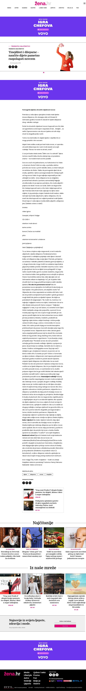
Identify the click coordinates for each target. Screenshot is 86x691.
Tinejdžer (49, 474)
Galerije (24, 8)
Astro (16, 8)
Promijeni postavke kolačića (74, 687)
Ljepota (52, 8)
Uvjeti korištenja (60, 687)
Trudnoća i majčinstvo (20, 46)
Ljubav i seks (43, 8)
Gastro (33, 8)
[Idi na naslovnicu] (43, 5)
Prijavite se (65, 626)
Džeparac (33, 474)
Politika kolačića (50, 687)
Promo (36, 675)
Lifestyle (61, 8)
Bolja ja (70, 8)
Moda (9, 8)
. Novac (41, 474)
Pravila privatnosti (39, 687)
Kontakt (31, 687)
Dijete (25, 474)
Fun (77, 8)
